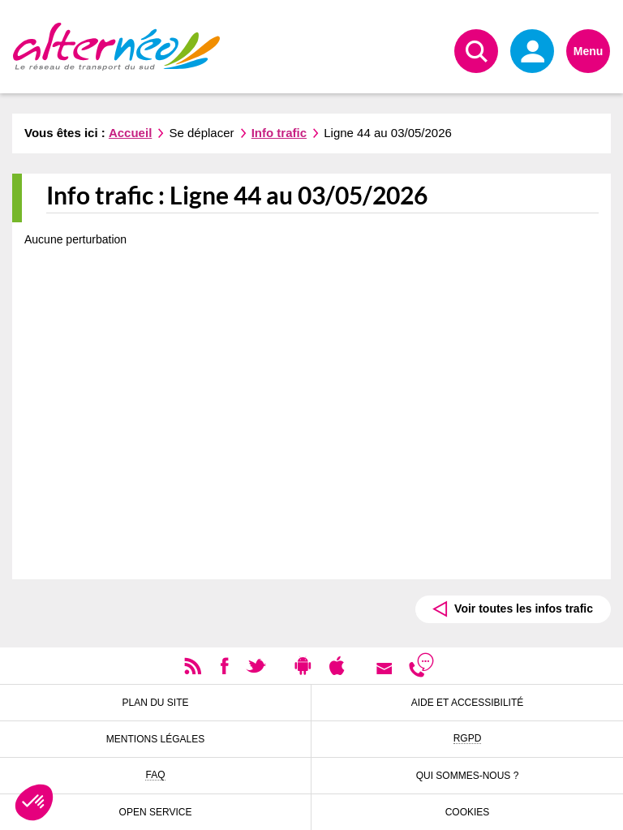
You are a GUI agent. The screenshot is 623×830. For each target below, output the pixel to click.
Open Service (155, 812)
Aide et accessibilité (467, 702)
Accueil (130, 133)
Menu (589, 51)
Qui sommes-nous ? (467, 775)
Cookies (467, 812)
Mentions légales (155, 739)
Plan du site (155, 702)
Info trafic (279, 133)
